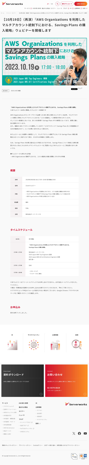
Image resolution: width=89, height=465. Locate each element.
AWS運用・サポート (9, 422)
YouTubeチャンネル (27, 428)
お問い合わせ (81, 4)
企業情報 (78, 8)
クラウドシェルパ (8, 406)
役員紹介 (39, 416)
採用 (85, 8)
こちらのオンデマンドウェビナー (32, 145)
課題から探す (7, 434)
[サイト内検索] (57, 4)
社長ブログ (24, 425)
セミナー (53, 8)
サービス (28, 8)
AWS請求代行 (7, 415)
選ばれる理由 (46, 8)
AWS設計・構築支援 (9, 418)
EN (52, 3)
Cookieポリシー (38, 445)
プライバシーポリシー (25, 445)
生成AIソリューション (9, 409)
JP (48, 3)
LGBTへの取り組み (49, 445)
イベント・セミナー (11, 13)
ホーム (2, 13)
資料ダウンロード (67, 4)
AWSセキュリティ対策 (9, 412)
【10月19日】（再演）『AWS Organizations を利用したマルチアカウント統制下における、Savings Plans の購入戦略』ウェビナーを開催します (53, 13)
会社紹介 (39, 413)
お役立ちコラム (24, 431)
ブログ (66, 8)
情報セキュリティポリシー (9, 445)
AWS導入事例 (37, 8)
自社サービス (7, 431)
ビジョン (39, 410)
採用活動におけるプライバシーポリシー (68, 445)
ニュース (59, 8)
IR (72, 8)
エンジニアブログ (26, 422)
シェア (80, 88)
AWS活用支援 (7, 425)
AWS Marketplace (9, 428)
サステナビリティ (42, 419)
